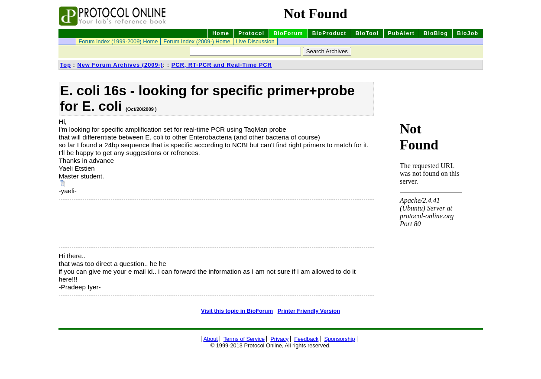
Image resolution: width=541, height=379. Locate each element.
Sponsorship (339, 339)
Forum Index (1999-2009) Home (118, 41)
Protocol (251, 33)
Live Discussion (255, 41)
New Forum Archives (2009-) (120, 65)
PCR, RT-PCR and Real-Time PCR (222, 65)
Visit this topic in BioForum (237, 311)
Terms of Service (244, 339)
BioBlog (436, 33)
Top (65, 65)
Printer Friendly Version (309, 311)
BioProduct (329, 33)
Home (220, 33)
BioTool (367, 33)
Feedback (306, 339)
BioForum (288, 33)
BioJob (467, 33)
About (210, 339)
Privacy (279, 339)
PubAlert (401, 33)
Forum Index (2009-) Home (196, 41)
